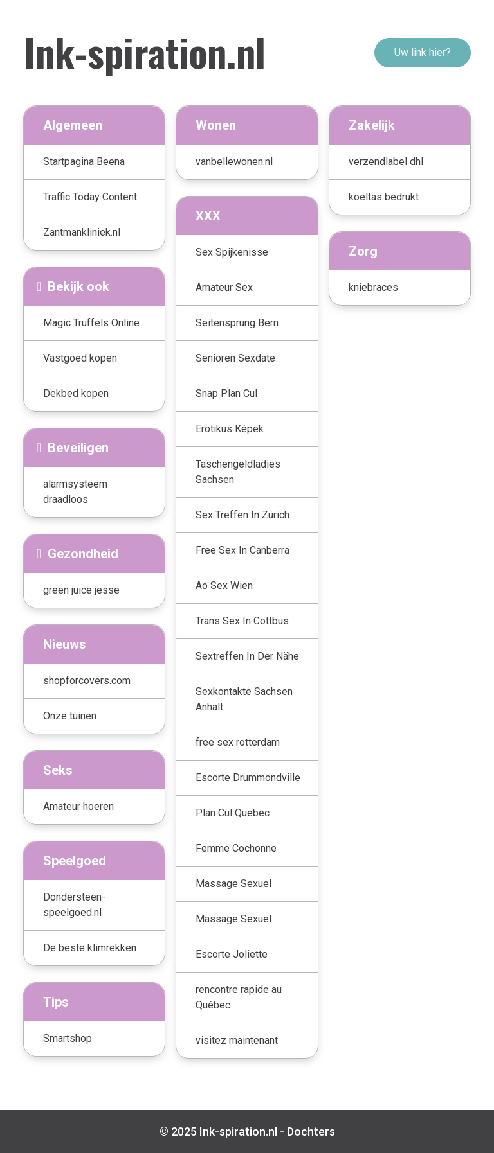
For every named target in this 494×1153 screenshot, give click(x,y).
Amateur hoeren (78, 806)
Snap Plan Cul (226, 393)
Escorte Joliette (232, 954)
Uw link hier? (422, 52)
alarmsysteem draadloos (75, 492)
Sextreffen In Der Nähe (247, 656)
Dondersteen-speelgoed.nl (74, 905)
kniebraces (373, 287)
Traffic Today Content (90, 197)
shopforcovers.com (87, 680)
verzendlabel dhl (386, 161)
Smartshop (67, 1038)
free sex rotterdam (238, 742)
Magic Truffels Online (91, 323)
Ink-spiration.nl (144, 51)
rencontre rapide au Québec (239, 997)
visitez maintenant (237, 1040)
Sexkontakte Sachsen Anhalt (244, 699)
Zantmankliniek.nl (81, 232)
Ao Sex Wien (224, 585)
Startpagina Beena (84, 161)
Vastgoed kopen (80, 358)
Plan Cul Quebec (233, 813)
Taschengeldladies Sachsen (238, 472)
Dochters (311, 1131)
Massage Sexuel (233, 883)
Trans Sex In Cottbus (242, 621)
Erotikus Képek (230, 429)
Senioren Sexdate (235, 358)
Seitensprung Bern (237, 323)
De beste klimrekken (89, 948)
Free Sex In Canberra (242, 550)
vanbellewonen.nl (234, 161)
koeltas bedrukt (384, 197)
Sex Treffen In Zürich (242, 515)
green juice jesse (81, 590)
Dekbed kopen (76, 393)
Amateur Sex (224, 287)
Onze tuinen (69, 716)
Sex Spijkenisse (232, 252)
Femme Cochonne (236, 848)
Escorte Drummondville (248, 777)
